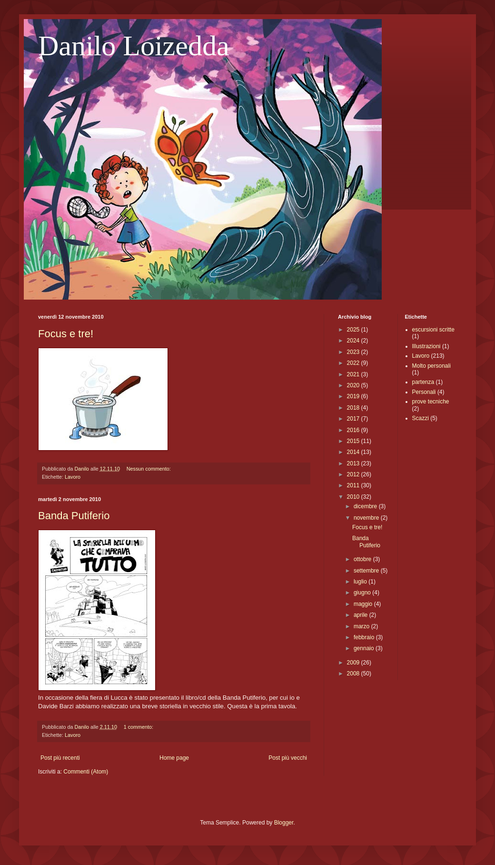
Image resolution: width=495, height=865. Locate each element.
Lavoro (72, 477)
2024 (354, 340)
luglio (361, 581)
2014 (354, 452)
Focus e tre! (65, 334)
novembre (367, 517)
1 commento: (139, 727)
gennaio (365, 648)
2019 (354, 396)
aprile (361, 615)
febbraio (365, 637)
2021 (354, 374)
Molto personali (431, 365)
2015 (354, 441)
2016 (354, 430)
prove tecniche (430, 401)
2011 (354, 485)
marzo (362, 626)
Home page (174, 757)
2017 (354, 418)
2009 (354, 662)
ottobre (363, 559)
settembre (367, 570)
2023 (354, 352)
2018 (354, 407)
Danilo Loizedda (133, 45)
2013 (354, 463)
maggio (364, 604)
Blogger (284, 822)
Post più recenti (60, 757)
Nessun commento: (149, 469)
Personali (424, 392)
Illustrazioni (426, 346)
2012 (354, 474)
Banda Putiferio (73, 516)
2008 (354, 673)
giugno (363, 592)
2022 (354, 363)
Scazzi (420, 418)
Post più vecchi (287, 757)
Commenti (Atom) (85, 771)
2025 (354, 329)
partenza (423, 382)
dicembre (366, 506)
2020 (354, 385)
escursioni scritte (433, 329)
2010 (354, 496)
